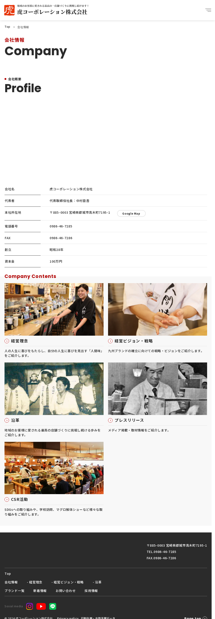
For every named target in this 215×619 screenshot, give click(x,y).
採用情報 (91, 590)
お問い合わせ (66, 590)
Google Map (131, 213)
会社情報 (11, 582)
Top (8, 573)
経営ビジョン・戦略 (68, 582)
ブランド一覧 (14, 590)
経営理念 (35, 582)
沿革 (98, 582)
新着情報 (40, 590)
